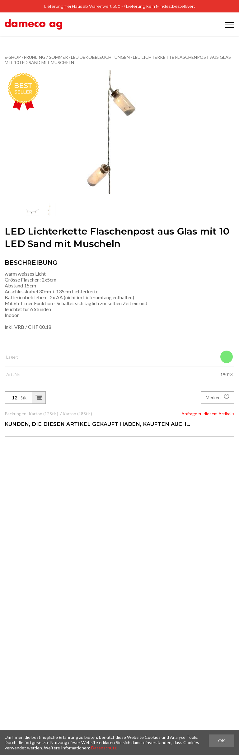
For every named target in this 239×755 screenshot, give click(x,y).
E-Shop (13, 57)
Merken (217, 397)
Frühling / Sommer (46, 57)
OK (221, 740)
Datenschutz (103, 747)
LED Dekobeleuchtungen (100, 57)
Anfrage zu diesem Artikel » (207, 413)
